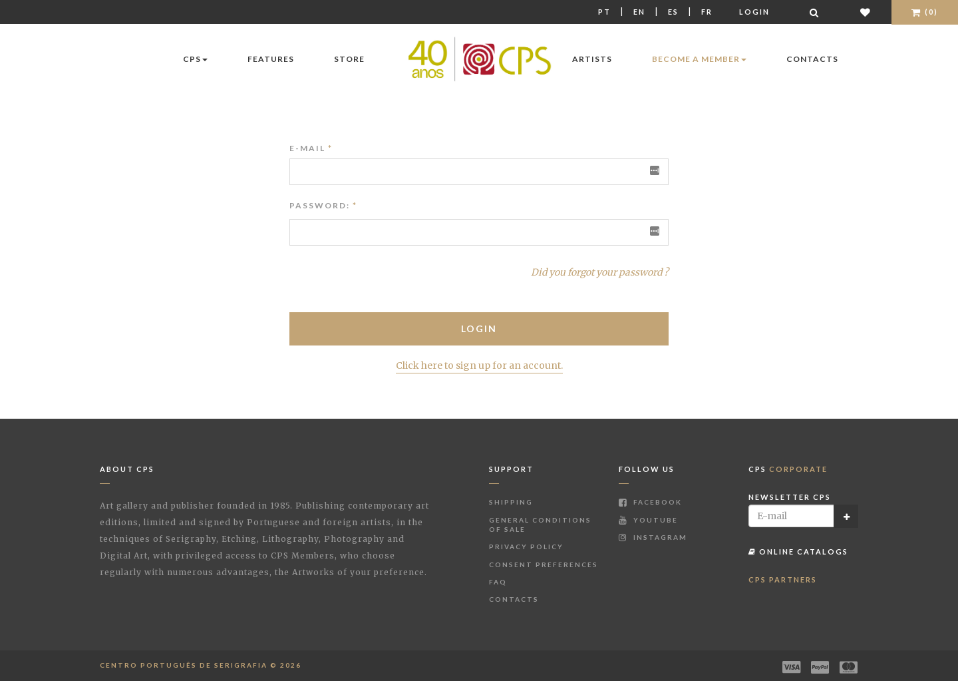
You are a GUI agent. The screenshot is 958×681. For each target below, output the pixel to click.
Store (349, 59)
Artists (592, 59)
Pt (604, 11)
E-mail (311, 148)
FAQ (498, 582)
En (639, 11)
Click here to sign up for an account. (479, 365)
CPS (195, 59)
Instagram (653, 537)
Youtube (648, 520)
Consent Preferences (543, 564)
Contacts (812, 59)
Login (754, 11)
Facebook (650, 502)
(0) (924, 11)
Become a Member (699, 59)
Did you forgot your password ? (600, 272)
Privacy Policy (526, 547)
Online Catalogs (798, 551)
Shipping (511, 502)
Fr (707, 11)
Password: (319, 205)
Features (270, 59)
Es (673, 11)
